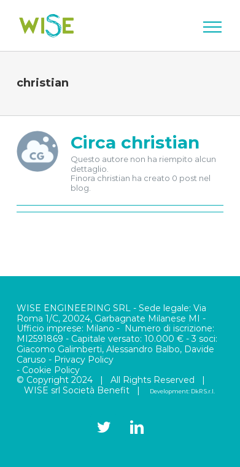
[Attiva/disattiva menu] (212, 27)
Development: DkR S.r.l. (182, 391)
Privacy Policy (84, 359)
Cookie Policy (51, 370)
